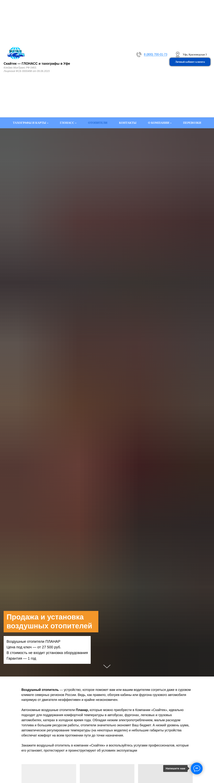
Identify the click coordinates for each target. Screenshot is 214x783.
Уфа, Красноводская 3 (195, 54)
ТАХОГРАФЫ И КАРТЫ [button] (29, 122)
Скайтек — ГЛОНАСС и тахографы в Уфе (37, 63)
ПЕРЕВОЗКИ (192, 122)
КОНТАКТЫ (127, 122)
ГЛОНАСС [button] (67, 122)
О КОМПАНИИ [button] (158, 122)
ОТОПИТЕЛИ (97, 122)
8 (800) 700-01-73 (155, 54)
